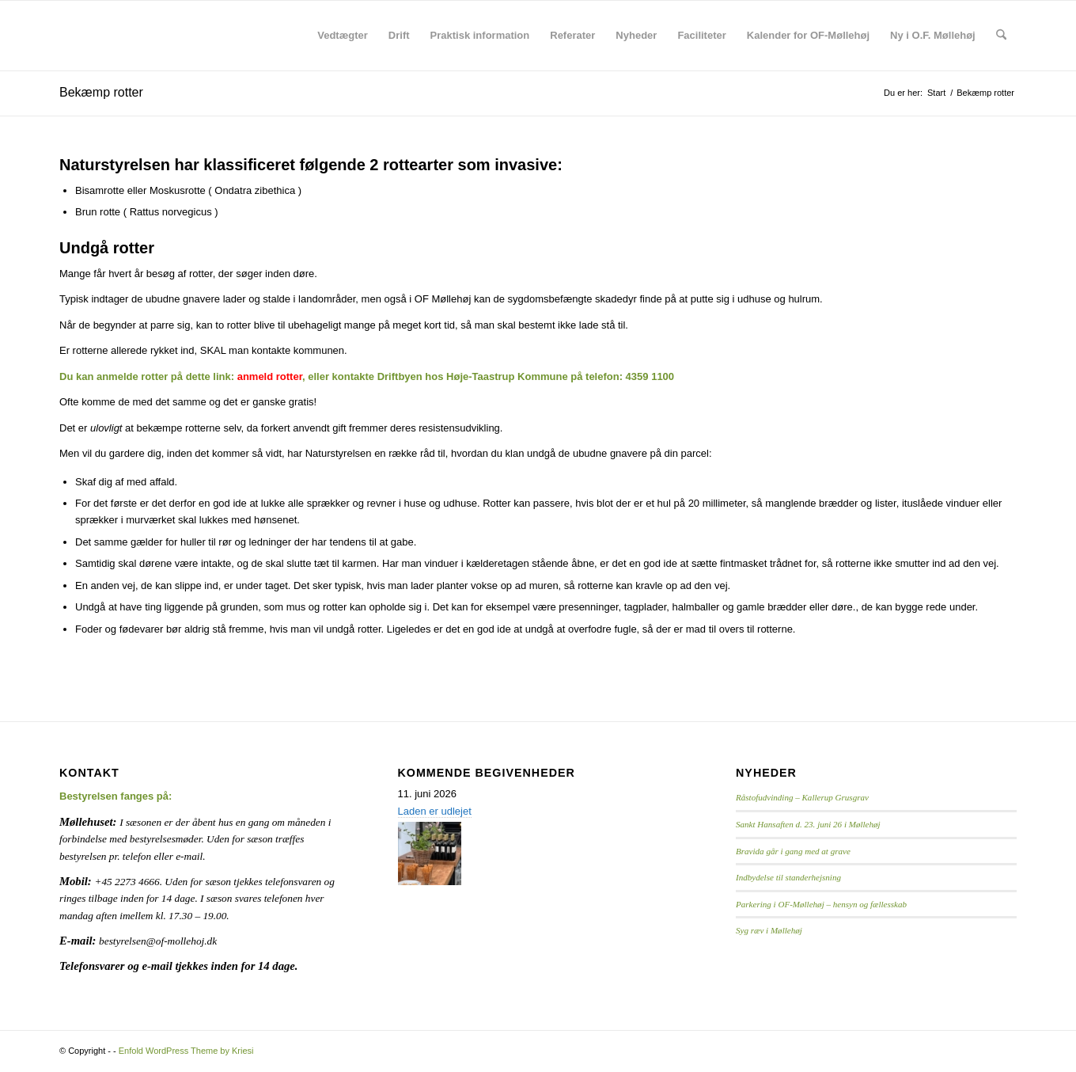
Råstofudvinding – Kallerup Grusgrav (802, 797)
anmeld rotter (269, 376)
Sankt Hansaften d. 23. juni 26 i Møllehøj (808, 824)
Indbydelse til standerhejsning (788, 877)
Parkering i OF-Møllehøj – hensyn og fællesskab (821, 904)
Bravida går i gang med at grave (793, 851)
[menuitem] (342, 35)
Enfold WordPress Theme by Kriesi (186, 1050)
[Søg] (1001, 35)
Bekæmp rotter (101, 92)
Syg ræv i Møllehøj (769, 930)
